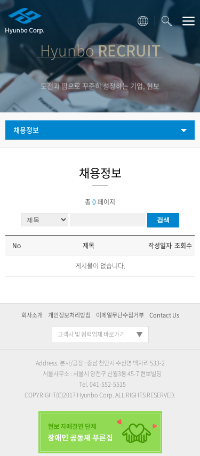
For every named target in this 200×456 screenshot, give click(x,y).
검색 (163, 220)
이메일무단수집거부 (120, 315)
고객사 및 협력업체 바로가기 (91, 334)
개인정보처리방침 (69, 315)
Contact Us (164, 315)
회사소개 (32, 315)
